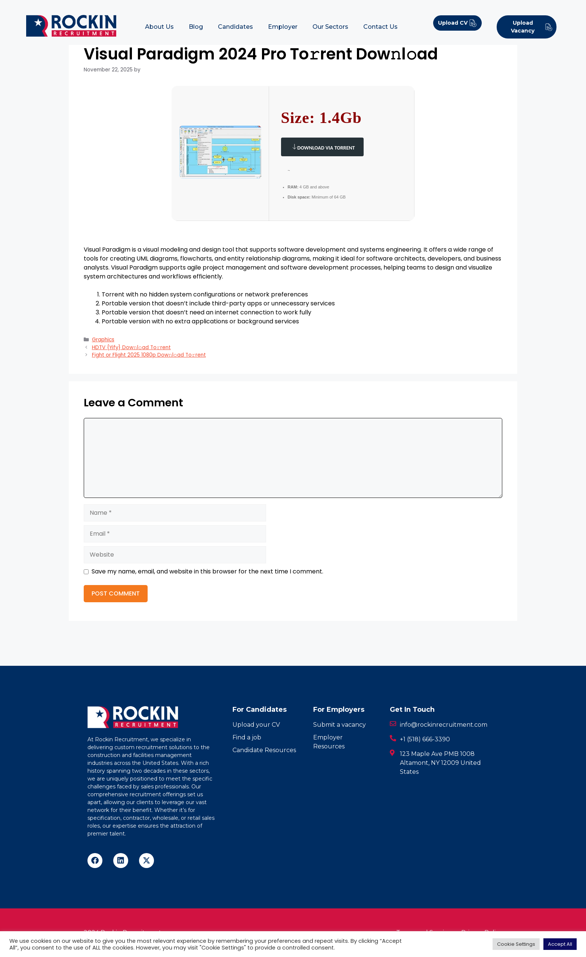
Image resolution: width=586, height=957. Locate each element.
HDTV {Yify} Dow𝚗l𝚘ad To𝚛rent (131, 347)
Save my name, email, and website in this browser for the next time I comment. (207, 571)
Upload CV (457, 23)
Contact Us (380, 26)
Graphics (103, 339)
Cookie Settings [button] (516, 944)
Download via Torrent (322, 146)
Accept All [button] (560, 944)
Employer (282, 26)
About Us (159, 26)
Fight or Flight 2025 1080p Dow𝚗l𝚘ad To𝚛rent (149, 355)
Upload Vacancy (532, 26)
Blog (196, 26)
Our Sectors (330, 26)
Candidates (235, 26)
